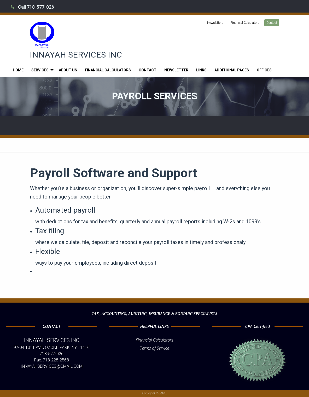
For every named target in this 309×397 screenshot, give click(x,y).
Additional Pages (231, 70)
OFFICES (264, 70)
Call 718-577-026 (32, 7)
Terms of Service (154, 348)
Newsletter (176, 70)
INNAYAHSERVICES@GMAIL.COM (52, 366)
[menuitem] (18, 70)
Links (201, 70)
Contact (271, 23)
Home (18, 70)
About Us (68, 70)
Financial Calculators (244, 23)
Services (40, 70)
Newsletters (215, 23)
